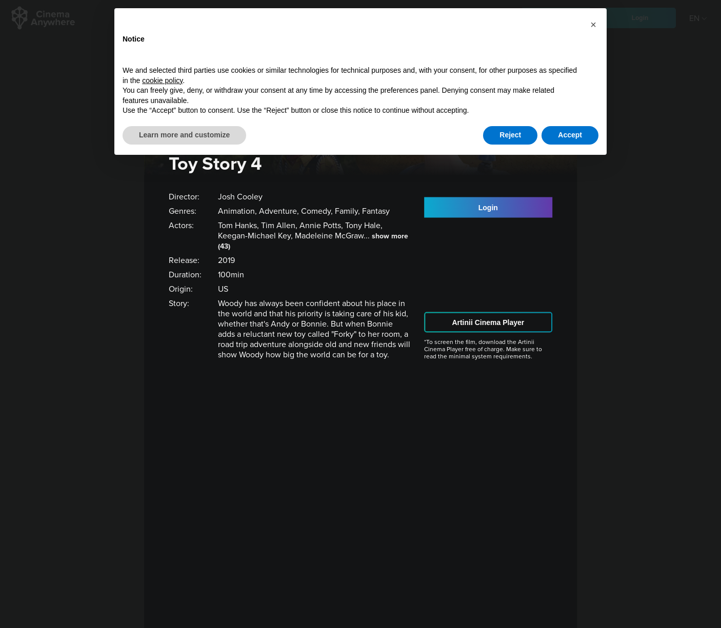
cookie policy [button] (162, 80)
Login (488, 208)
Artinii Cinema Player (488, 322)
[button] (593, 24)
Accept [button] (570, 135)
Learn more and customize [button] (184, 135)
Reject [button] (510, 135)
